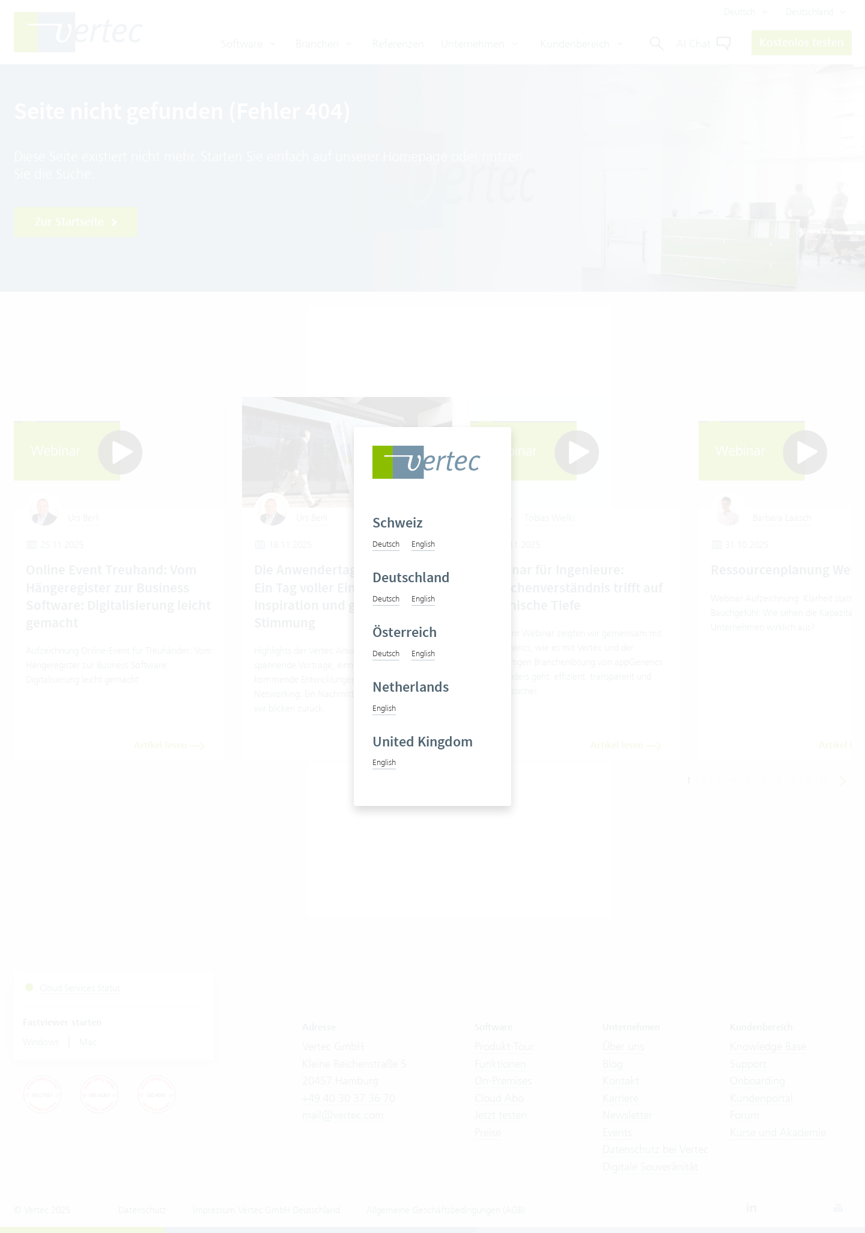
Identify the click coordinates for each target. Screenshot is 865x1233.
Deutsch (385, 544)
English (423, 544)
